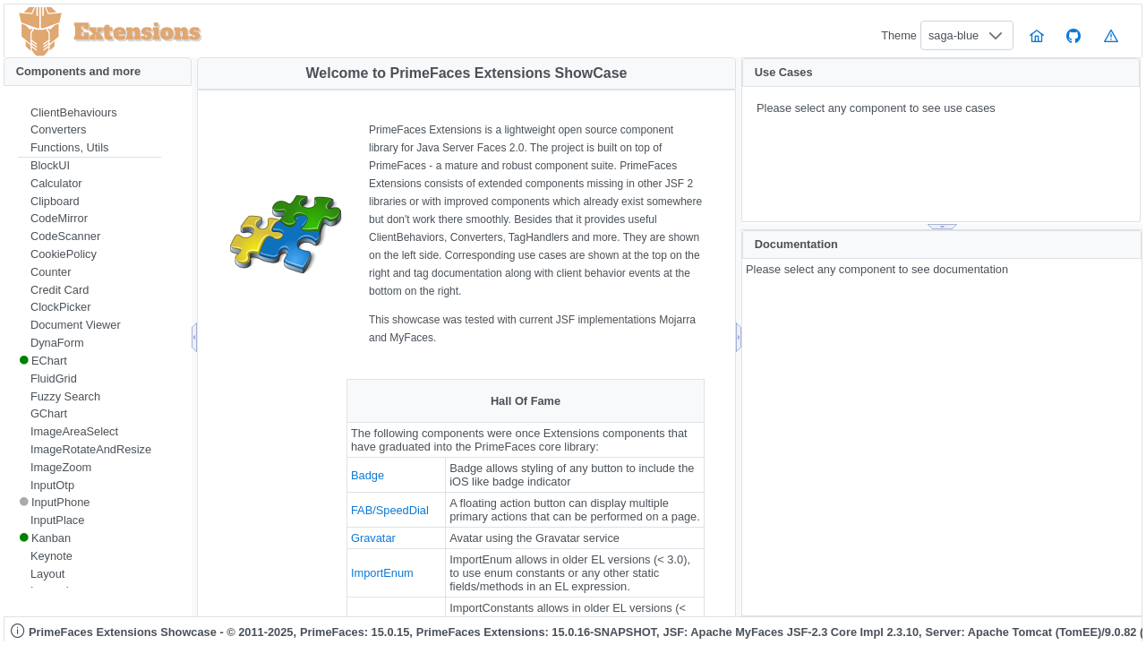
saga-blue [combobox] (953, 35)
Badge (367, 475)
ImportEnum (382, 573)
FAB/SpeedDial (390, 510)
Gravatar (373, 538)
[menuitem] (89, 113)
